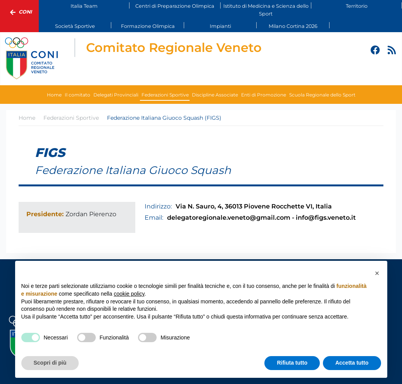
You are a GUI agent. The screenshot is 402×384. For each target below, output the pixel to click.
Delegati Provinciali (115, 95)
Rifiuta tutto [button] (292, 363)
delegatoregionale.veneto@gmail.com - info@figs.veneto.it (261, 217)
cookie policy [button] (129, 294)
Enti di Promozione (263, 95)
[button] (377, 273)
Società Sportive (75, 26)
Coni (19, 12)
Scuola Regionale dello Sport (322, 95)
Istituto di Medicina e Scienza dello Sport (266, 9)
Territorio (356, 6)
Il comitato (77, 95)
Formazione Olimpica (148, 26)
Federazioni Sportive (165, 95)
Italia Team (84, 6)
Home (54, 95)
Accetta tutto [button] (352, 363)
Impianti (220, 26)
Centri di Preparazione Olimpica (174, 6)
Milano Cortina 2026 (293, 26)
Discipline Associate (215, 95)
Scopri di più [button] (50, 363)
